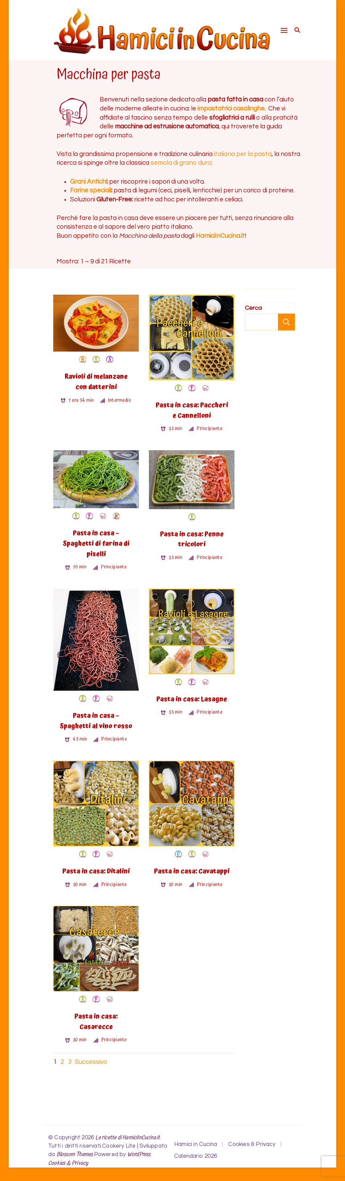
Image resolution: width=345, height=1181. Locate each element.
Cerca (253, 308)
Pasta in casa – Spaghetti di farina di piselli (96, 543)
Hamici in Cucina (195, 1144)
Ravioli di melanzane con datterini (96, 381)
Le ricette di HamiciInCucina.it (127, 1138)
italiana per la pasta (243, 154)
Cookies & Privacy (68, 1163)
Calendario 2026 (195, 1156)
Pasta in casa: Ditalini (96, 871)
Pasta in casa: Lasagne (191, 699)
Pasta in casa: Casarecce (96, 1021)
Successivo (91, 1061)
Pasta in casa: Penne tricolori (192, 539)
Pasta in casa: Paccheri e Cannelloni (192, 410)
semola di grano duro (181, 162)
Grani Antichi (88, 181)
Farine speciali (90, 190)
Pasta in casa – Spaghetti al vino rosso (96, 721)
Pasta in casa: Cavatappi (191, 871)
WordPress (139, 1154)
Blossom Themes (75, 1154)
